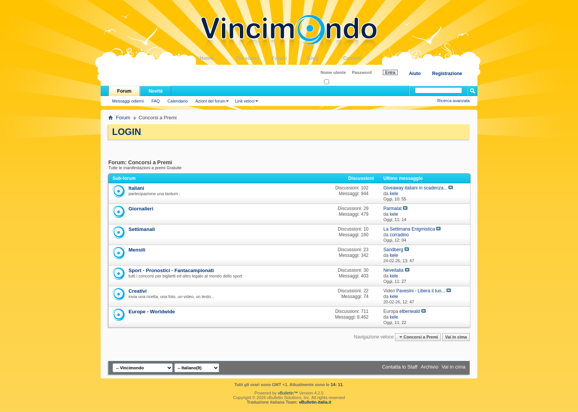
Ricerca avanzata (453, 100)
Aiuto (415, 73)
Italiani (136, 188)
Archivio (429, 367)
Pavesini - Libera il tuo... (420, 290)
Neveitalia (393, 270)
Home (218, 58)
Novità (156, 91)
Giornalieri (140, 209)
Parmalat (392, 208)
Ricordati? (335, 82)
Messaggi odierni (128, 101)
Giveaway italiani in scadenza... (415, 188)
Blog (325, 58)
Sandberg (393, 249)
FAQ (155, 101)
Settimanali (141, 229)
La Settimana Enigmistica (409, 229)
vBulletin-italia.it (315, 402)
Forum (289, 58)
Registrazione (447, 73)
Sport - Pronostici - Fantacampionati (171, 270)
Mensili (136, 250)
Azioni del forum (210, 101)
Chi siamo (253, 58)
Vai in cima (456, 337)
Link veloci (244, 101)
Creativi (137, 291)
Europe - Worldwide (151, 311)
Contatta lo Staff (399, 367)
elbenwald (409, 311)
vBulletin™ (288, 393)
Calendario (177, 101)
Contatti (361, 58)
